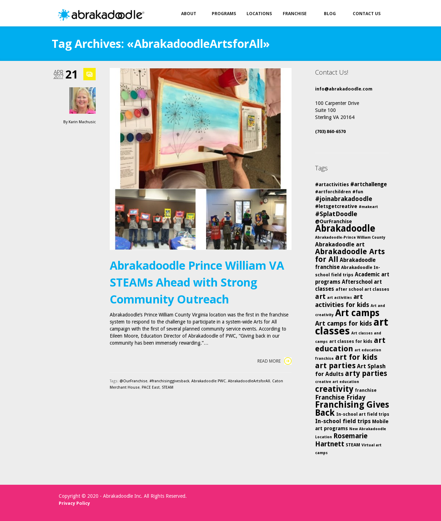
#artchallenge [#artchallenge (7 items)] (368, 184)
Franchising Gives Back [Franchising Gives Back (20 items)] (352, 409)
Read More (274, 361)
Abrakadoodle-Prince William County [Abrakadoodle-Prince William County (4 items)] (350, 237)
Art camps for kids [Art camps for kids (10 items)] (343, 323)
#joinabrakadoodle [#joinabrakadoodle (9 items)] (343, 198)
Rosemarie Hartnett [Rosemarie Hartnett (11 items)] (341, 440)
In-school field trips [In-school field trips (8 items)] (343, 421)
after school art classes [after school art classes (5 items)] (362, 289)
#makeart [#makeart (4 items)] (368, 207)
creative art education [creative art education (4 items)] (337, 381)
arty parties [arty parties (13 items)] (366, 373)
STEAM (167, 387)
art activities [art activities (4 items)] (339, 297)
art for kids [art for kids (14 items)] (356, 357)
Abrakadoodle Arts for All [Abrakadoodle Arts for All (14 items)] (350, 255)
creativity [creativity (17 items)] (334, 389)
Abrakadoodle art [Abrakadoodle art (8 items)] (340, 244)
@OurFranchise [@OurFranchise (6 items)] (333, 221)
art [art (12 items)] (320, 296)
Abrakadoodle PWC (208, 381)
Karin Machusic (82, 122)
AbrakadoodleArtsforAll (249, 381)
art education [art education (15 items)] (350, 344)
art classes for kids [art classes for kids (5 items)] (350, 341)
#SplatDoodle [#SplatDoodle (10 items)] (336, 214)
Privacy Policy (74, 503)
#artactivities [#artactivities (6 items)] (332, 184)
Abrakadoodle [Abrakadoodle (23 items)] (345, 228)
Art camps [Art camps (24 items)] (357, 312)
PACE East (151, 387)
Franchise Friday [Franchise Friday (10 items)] (340, 397)
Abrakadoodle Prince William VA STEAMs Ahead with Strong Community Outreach (197, 282)
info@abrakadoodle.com (343, 89)
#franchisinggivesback (169, 381)
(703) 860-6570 (330, 131)
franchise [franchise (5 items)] (366, 390)
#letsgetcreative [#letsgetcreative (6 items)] (336, 206)
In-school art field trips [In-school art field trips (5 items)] (362, 414)
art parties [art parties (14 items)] (335, 365)
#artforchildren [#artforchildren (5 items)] (333, 191)
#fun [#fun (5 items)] (357, 191)
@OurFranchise (133, 381)
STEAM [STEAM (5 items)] (353, 444)
